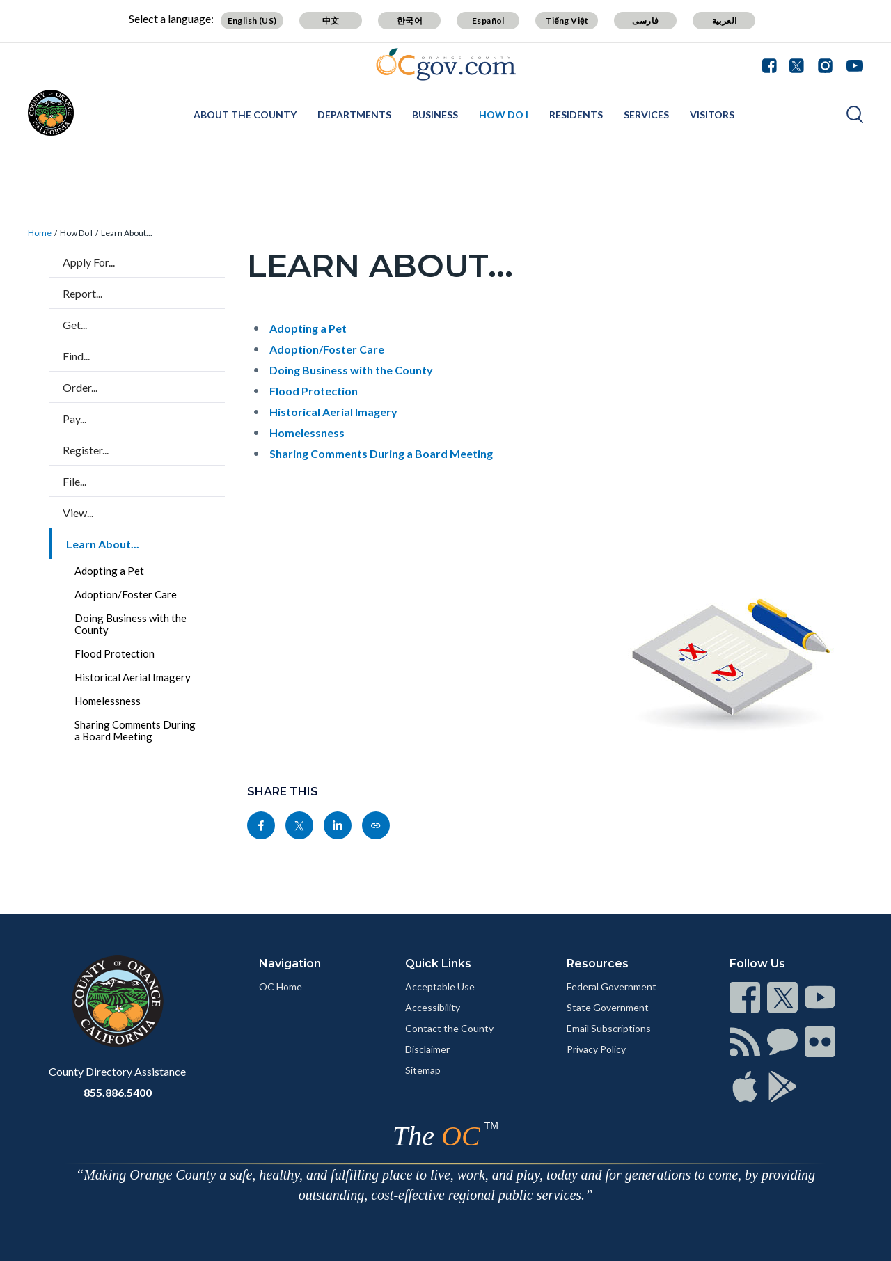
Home (40, 233)
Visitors (712, 114)
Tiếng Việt (567, 20)
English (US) (252, 20)
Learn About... (126, 233)
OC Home (280, 986)
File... (74, 481)
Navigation (290, 963)
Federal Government (611, 986)
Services (646, 114)
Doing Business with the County (130, 624)
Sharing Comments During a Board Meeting (135, 730)
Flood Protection (114, 653)
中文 (331, 20)
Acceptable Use (440, 986)
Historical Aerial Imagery (132, 677)
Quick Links (438, 963)
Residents (576, 114)
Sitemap (423, 1070)
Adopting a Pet (109, 570)
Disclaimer (427, 1049)
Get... (75, 324)
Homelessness (107, 701)
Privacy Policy (596, 1049)
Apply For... (89, 262)
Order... (80, 387)
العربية (724, 20)
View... (78, 512)
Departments (354, 114)
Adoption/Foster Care (125, 594)
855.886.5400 (118, 1092)
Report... (82, 293)
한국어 (410, 20)
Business (435, 114)
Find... (76, 356)
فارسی (645, 20)
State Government (608, 1007)
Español (488, 20)
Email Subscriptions (609, 1028)
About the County (245, 114)
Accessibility (432, 1007)
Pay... (74, 418)
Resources (598, 963)
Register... (86, 450)
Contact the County (449, 1028)
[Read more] (446, 64)
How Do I (503, 114)
